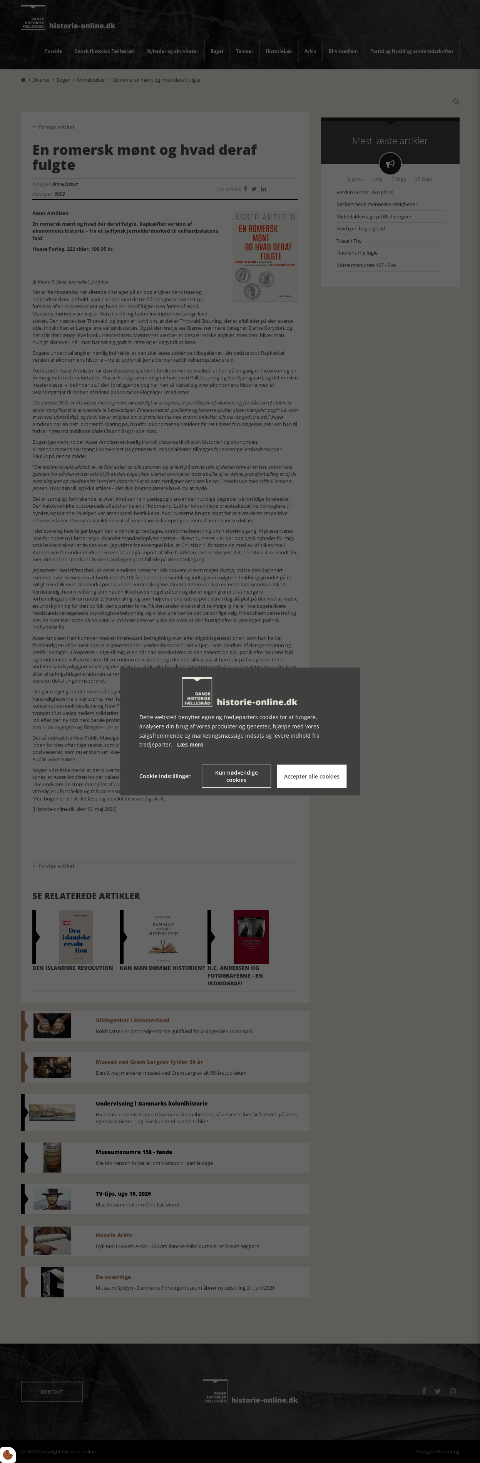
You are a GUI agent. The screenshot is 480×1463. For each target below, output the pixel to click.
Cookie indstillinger (165, 776)
